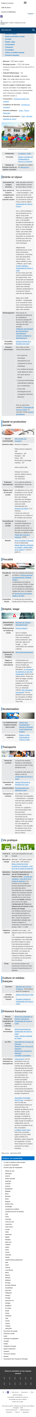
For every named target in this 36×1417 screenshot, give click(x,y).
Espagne (8, 1239)
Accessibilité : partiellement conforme (17, 1397)
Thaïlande (8, 1316)
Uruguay (7, 1326)
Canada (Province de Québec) (14, 1211)
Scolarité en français (10, 1346)
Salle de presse (6, 7)
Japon (7, 1265)
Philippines (8, 1293)
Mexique (7, 1277)
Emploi (6, 1343)
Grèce (7, 1250)
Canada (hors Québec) (12, 1209)
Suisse (7, 1313)
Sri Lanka (8, 1308)
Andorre (7, 1176)
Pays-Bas (8, 1290)
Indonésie (8, 1255)
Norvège (7, 1283)
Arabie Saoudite (10, 1178)
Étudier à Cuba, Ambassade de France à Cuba (24, 737)
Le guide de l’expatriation (11, 1165)
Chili (6, 1214)
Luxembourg (9, 1270)
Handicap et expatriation (11, 1338)
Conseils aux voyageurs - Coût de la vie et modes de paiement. (22, 879)
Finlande (7, 1244)
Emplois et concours (7, 3)
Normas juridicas (21, 628)
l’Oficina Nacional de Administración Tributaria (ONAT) (22, 577)
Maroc (7, 1272)
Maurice (7, 1275)
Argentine (8, 1181)
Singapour (8, 1305)
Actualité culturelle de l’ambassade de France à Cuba (24, 1001)
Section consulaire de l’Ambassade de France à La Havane (25, 159)
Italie (6, 1262)
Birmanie (8, 1196)
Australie (8, 1183)
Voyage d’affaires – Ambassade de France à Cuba (24, 268)
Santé (5, 1336)
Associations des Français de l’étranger (16, 1359)
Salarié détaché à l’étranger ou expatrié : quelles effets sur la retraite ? (24, 547)
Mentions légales (17, 1395)
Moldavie (8, 1280)
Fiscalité (8, 39)
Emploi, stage (10, 42)
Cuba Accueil (19, 1059)
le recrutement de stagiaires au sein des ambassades (25, 672)
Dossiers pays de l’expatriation (13, 1167)
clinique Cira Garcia (21, 508)
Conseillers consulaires (22, 1055)
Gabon (7, 1247)
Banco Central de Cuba (20, 864)
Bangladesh (8, 1189)
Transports (9, 47)
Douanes (6, 1351)
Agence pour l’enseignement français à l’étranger (26, 725)
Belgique (8, 1191)
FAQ (32, 1392)
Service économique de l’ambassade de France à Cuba (23, 1031)
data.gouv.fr (25, 167)
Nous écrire (24, 1392)
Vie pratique (9, 50)
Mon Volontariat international (24, 691)
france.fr (17, 1412)
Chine (7, 1216)
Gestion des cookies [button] (17, 1401)
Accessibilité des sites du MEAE (17, 1399)
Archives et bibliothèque (8, 12)
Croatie (7, 1229)
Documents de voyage (10, 1331)
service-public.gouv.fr (11, 1409)
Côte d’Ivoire (9, 1227)
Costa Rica (8, 1224)
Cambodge (8, 1206)
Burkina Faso (9, 1204)
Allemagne (8, 1173)
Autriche (7, 1186)
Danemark (8, 1234)
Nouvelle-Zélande (10, 1285)
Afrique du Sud (9, 1171)
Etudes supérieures (10, 1349)
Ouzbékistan (9, 1288)
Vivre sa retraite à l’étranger (24, 540)
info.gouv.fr (9, 1412)
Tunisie (7, 1321)
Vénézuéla (8, 1328)
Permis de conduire (10, 1354)
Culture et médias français (14, 52)
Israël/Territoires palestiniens (14, 1260)
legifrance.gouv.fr (25, 1409)
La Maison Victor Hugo (22, 1130)
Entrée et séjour (11, 34)
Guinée (7, 1252)
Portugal (7, 1298)
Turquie (7, 1323)
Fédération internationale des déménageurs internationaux (24, 331)
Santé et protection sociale (15, 36)
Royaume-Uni (9, 1300)
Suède (7, 1310)
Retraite (6, 1356)
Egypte (7, 1237)
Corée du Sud (9, 1222)
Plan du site (15, 1392)
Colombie (8, 1219)
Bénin (7, 1194)
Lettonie (7, 1267)
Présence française (12, 55)
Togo (6, 1318)
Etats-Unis (8, 1242)
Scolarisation (10, 44)
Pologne (7, 1295)
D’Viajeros (19, 989)
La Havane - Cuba (24, 153)
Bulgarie (7, 1201)
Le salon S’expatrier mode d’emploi (14, 1162)
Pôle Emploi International (24, 652)
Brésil (7, 1199)
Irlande (7, 1257)
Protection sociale (9, 1333)
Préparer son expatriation (12, 1158)
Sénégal (7, 1303)
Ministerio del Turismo (23, 987)
